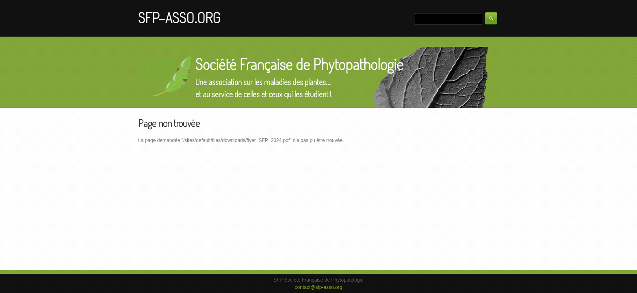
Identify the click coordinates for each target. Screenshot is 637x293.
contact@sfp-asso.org (318, 287)
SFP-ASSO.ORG (179, 17)
